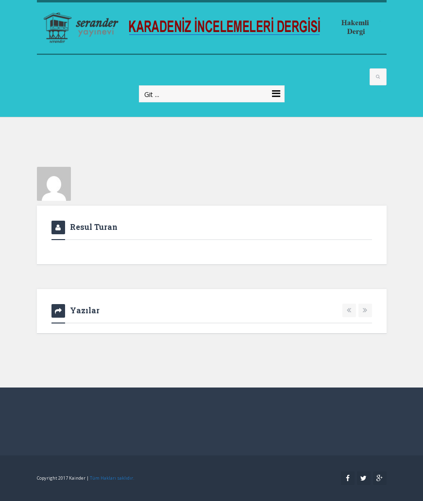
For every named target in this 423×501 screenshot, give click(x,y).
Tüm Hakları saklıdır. (112, 478)
